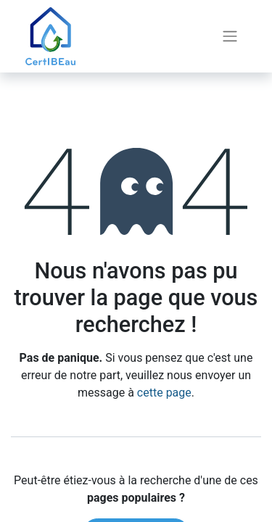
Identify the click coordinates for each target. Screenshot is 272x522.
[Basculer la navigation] (230, 37)
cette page (164, 392)
